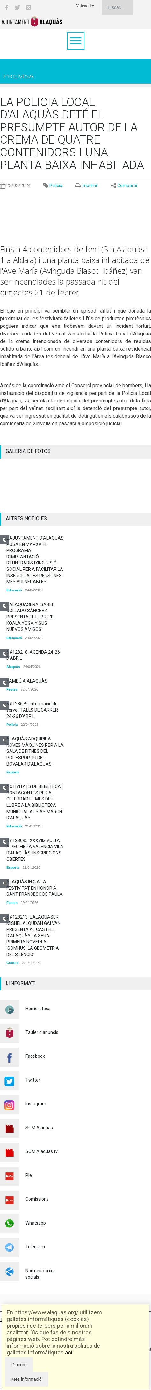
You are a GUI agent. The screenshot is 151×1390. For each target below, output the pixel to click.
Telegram (35, 1246)
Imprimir (90, 185)
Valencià (85, 5)
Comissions (37, 1199)
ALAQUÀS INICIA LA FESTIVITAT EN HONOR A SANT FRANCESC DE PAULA (34, 888)
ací (68, 1352)
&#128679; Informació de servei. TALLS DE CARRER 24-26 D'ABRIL (32, 710)
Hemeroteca (38, 1008)
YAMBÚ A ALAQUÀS (26, 681)
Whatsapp (35, 1222)
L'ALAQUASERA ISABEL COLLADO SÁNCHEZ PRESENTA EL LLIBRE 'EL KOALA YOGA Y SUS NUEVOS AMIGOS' (31, 617)
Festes (12, 689)
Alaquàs (13, 667)
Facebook (35, 1056)
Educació (14, 590)
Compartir (127, 185)
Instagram (35, 1103)
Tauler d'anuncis (41, 1032)
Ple (28, 1175)
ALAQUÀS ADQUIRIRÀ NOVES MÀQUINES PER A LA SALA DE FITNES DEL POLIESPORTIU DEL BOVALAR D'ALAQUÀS (35, 751)
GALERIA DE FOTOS (28, 451)
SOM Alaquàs (39, 1127)
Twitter (32, 1080)
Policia (55, 185)
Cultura (12, 963)
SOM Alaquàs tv (41, 1151)
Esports (12, 772)
